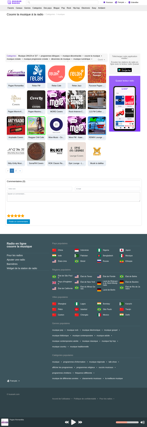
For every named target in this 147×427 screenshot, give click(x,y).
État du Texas (86, 276)
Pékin (60, 309)
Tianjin (128, 309)
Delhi (127, 315)
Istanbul (83, 309)
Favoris (11, 8)
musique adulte (103, 336)
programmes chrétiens (61, 373)
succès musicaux (106, 367)
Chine (60, 250)
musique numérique (81, 59)
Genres (27, 8)
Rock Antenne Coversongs (77, 112)
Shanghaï (62, 304)
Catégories (37, 8)
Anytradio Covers (16, 137)
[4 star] (19, 216)
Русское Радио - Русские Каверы (97, 86)
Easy (94, 8)
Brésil (82, 261)
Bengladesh (108, 256)
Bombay (106, 304)
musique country (59, 347)
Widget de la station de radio (22, 268)
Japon (128, 250)
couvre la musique (92, 56)
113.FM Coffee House (97, 112)
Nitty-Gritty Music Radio (16, 163)
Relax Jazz (76, 86)
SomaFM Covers (36, 163)
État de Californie (65, 288)
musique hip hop (109, 341)
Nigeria (106, 250)
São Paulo (107, 309)
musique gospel (110, 330)
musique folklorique (60, 336)
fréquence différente (83, 373)
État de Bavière (132, 282)
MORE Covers (56, 112)
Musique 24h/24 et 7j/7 (28, 56)
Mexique (129, 256)
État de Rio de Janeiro (132, 288)
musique (55, 362)
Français (121, 2)
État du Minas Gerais (87, 288)
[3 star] (15, 216)
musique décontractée (72, 56)
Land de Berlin (109, 290)
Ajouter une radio (16, 259)
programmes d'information (74, 362)
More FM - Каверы (77, 137)
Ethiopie (128, 261)
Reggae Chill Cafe (36, 137)
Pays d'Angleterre (65, 283)
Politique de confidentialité (85, 399)
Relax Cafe (56, 86)
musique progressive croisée (36, 59)
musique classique (90, 341)
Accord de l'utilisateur (61, 399)
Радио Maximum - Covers (36, 112)
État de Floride (109, 276)
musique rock (72, 330)
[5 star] (22, 216)
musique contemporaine (82, 336)
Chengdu (84, 315)
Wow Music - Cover (56, 137)
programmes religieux (85, 367)
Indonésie (84, 250)
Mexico (106, 315)
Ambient (101, 8)
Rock (69, 8)
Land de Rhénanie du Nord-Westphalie (110, 283)
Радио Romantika (16, 86)
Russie (106, 261)
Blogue (57, 8)
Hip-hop (76, 8)
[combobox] (62, 2)
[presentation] (25, 207)
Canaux (19, 8)
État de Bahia (131, 276)
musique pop (57, 330)
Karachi (128, 304)
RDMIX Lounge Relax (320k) (97, 137)
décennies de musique (60, 59)
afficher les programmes (62, 367)
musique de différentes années (65, 378)
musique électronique (91, 330)
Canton (61, 315)
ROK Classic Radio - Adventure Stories (56, 163)
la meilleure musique (114, 378)
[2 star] (12, 216)
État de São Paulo (65, 277)
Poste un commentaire (18, 222)
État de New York (87, 282)
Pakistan (84, 256)
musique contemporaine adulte (65, 341)
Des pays (48, 8)
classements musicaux (91, 378)
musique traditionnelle (79, 347)
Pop (63, 8)
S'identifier (135, 2)
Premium (109, 2)
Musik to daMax (97, 163)
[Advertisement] (73, 35)
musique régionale (97, 362)
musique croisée (14, 59)
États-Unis (62, 261)
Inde (60, 256)
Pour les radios (15, 255)
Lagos (83, 304)
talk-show (113, 362)
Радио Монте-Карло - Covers (16, 112)
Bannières (12, 264)
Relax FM (36, 86)
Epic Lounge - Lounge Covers (77, 163)
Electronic (86, 8)
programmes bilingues (50, 56)
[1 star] (8, 216)
